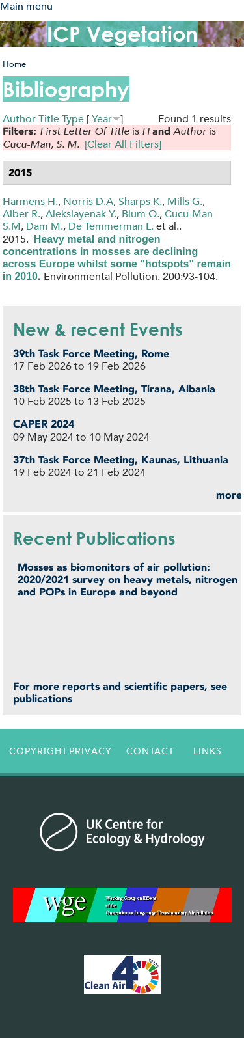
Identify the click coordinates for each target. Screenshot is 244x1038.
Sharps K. (140, 201)
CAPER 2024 (43, 424)
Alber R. (21, 214)
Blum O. (140, 214)
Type (73, 119)
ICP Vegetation (122, 33)
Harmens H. (30, 201)
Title (48, 119)
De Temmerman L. (111, 226)
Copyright (35, 751)
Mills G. (184, 201)
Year (102, 119)
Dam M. (44, 226)
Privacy (90, 751)
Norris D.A (88, 201)
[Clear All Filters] (123, 144)
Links (207, 751)
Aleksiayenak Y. (81, 214)
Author (19, 119)
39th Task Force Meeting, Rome (91, 354)
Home (14, 64)
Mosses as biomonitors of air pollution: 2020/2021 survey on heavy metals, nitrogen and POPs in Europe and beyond (127, 579)
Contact (150, 751)
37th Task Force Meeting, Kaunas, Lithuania (120, 460)
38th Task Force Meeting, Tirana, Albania (114, 389)
